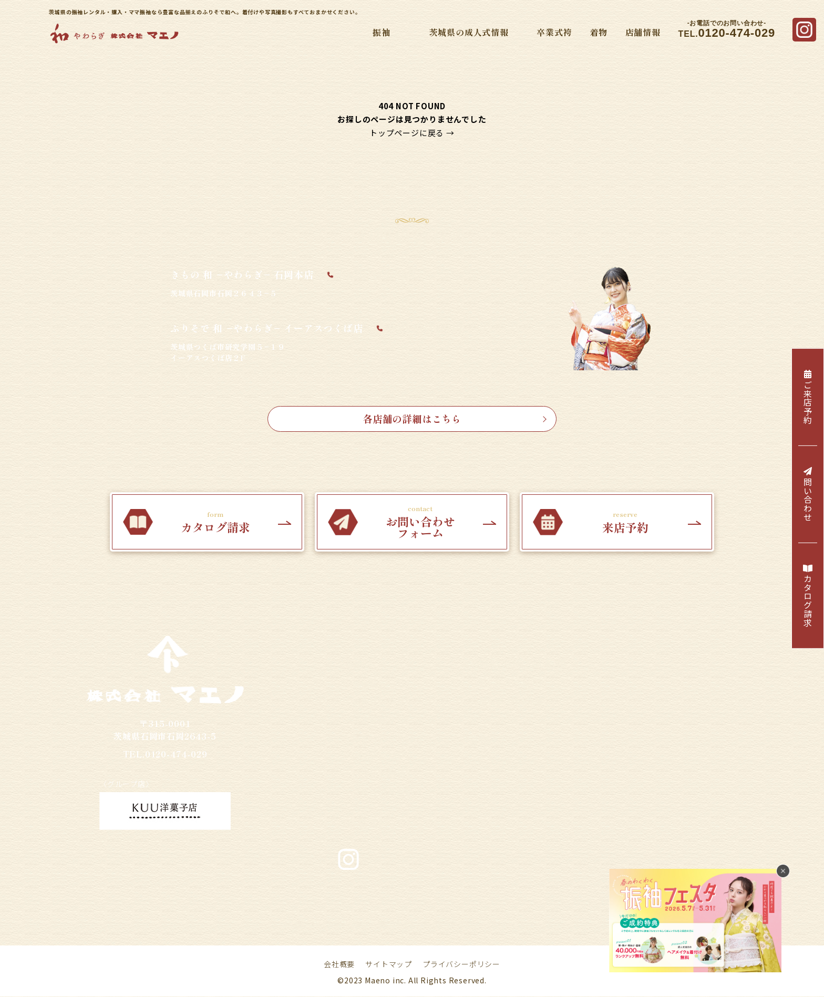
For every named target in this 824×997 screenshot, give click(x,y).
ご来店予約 (807, 397)
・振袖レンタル (374, 702)
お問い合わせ (512, 924)
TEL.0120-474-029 (165, 753)
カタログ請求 (807, 596)
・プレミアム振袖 (378, 791)
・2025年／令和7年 (505, 684)
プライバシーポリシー (461, 964)
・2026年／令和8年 (505, 702)
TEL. (726, 29)
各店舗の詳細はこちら (453, 418)
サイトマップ (388, 964)
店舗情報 (643, 32)
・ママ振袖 (365, 720)
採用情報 (348, 924)
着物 (598, 32)
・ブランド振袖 (374, 773)
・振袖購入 (365, 684)
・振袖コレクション (383, 738)
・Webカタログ (374, 756)
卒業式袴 (554, 32)
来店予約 (394, 924)
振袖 (381, 32)
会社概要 (339, 964)
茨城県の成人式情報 (469, 32)
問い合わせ (807, 494)
